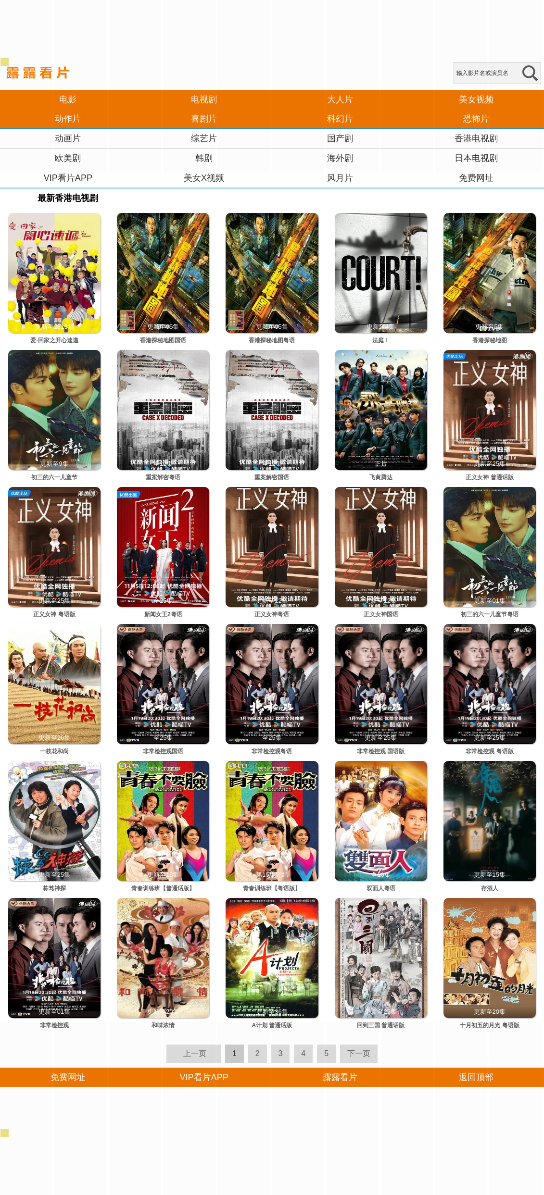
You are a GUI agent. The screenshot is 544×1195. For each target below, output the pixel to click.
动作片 (68, 119)
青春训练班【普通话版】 (163, 888)
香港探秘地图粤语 (272, 340)
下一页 (358, 1053)
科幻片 (340, 119)
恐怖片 (476, 119)
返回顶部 (476, 1077)
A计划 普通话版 (272, 1025)
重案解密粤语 (163, 477)
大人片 (340, 99)
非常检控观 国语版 (381, 751)
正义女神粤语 (271, 614)
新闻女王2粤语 (163, 614)
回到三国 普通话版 (381, 1025)
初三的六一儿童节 (54, 477)
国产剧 (340, 138)
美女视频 (476, 99)
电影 (67, 99)
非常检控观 (54, 1025)
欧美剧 (68, 158)
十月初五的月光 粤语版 (489, 1025)
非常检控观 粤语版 (489, 751)
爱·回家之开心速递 (54, 340)
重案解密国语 (271, 477)
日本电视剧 (476, 158)
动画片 (68, 138)
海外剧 (340, 158)
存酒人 (489, 888)
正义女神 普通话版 (489, 477)
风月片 (340, 178)
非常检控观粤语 (272, 751)
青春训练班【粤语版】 (272, 888)
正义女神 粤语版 (54, 614)
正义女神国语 (381, 614)
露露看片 (340, 1077)
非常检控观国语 (163, 751)
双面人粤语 (381, 888)
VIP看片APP (68, 178)
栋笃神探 (54, 888)
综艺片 (204, 138)
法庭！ (381, 340)
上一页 (194, 1053)
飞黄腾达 (380, 477)
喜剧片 (204, 119)
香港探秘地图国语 (163, 340)
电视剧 (204, 99)
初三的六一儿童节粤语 (490, 614)
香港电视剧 (476, 138)
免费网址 (476, 178)
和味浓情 (163, 1025)
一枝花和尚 (54, 751)
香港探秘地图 (489, 340)
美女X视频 (204, 178)
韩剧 (204, 158)
